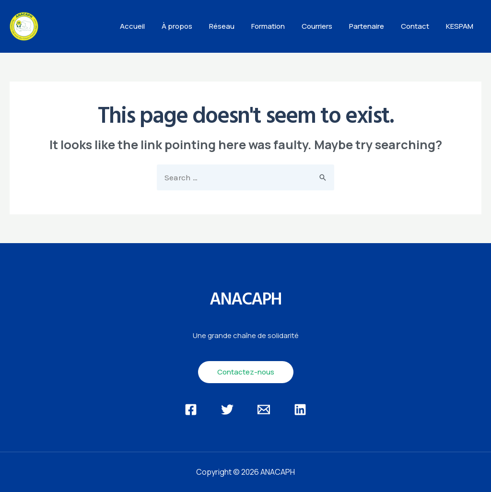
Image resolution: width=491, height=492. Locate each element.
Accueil (150, 26)
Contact (418, 26)
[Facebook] (191, 409)
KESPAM (460, 26)
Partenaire (372, 26)
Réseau (234, 26)
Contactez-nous (245, 372)
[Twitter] (227, 409)
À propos (192, 26)
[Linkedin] (300, 409)
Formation (278, 26)
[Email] (263, 409)
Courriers (325, 26)
